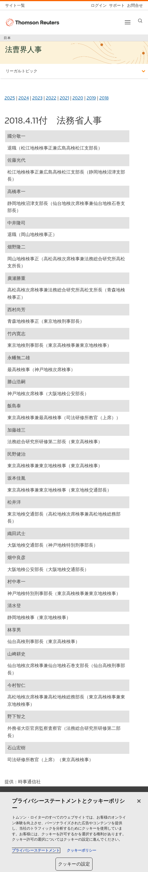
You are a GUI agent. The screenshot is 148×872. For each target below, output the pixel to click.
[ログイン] (98, 5)
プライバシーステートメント (36, 850)
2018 (104, 98)
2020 (77, 98)
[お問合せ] (134, 5)
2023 (37, 98)
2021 (64, 98)
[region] (74, 832)
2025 (10, 98)
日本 (7, 38)
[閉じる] (139, 801)
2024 (23, 98)
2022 (51, 98)
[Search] (140, 21)
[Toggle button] (127, 22)
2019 (91, 98)
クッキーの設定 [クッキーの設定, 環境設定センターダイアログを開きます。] (74, 864)
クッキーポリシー (81, 850)
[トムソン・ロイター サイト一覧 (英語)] (16, 5)
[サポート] (116, 5)
